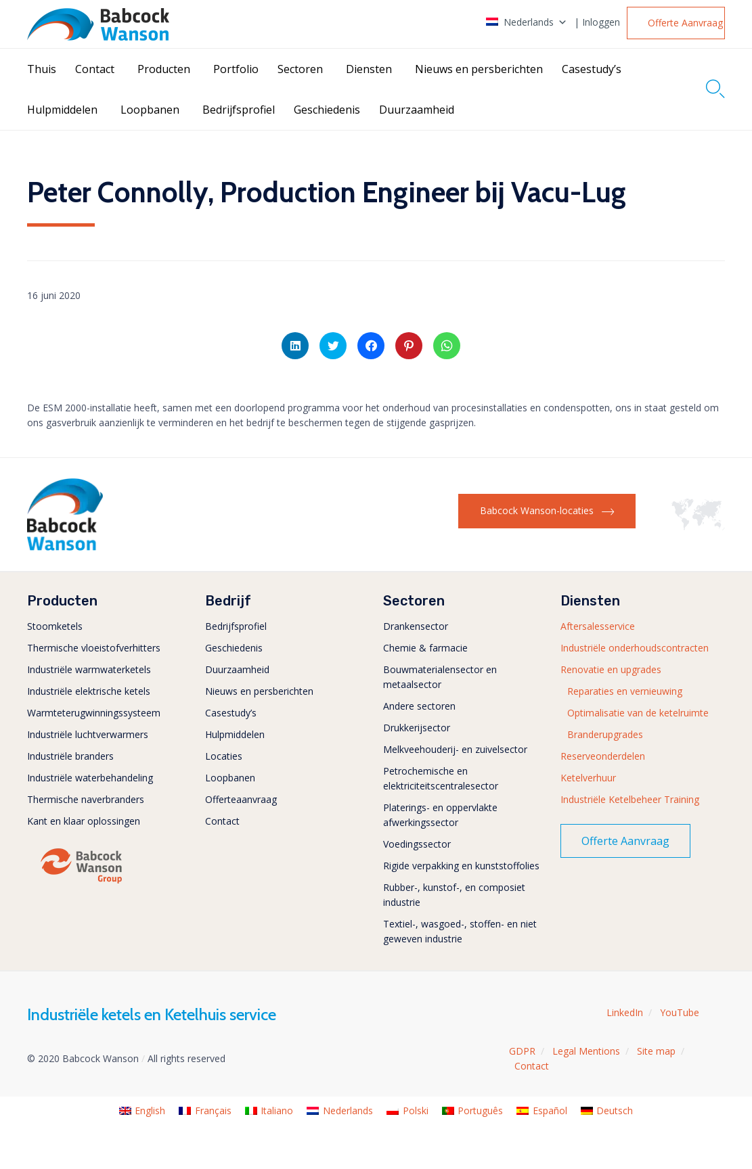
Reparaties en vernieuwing (624, 691)
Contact (94, 69)
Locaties (223, 756)
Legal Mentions (586, 1051)
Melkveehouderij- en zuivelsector (455, 749)
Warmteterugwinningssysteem (93, 712)
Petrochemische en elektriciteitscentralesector (440, 778)
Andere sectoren (419, 706)
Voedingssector (417, 844)
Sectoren (300, 69)
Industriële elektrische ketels (88, 691)
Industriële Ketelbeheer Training (629, 799)
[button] (676, 23)
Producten (163, 69)
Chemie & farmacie (425, 647)
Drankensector (415, 626)
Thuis (41, 69)
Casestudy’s (591, 69)
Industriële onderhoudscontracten (634, 647)
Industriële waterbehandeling (90, 777)
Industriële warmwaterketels (89, 669)
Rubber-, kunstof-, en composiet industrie (454, 895)
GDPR (522, 1051)
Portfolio (236, 69)
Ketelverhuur (588, 777)
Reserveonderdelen (602, 756)
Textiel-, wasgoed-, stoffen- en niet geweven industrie (460, 931)
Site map (656, 1051)
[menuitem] (142, 1111)
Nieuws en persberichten (479, 69)
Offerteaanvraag (241, 799)
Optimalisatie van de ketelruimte (638, 712)
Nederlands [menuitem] (348, 1110)
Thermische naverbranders (85, 799)
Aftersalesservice (597, 626)
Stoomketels (55, 626)
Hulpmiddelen (62, 109)
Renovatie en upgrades (610, 669)
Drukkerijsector (416, 727)
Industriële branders (70, 756)
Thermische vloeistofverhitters (93, 647)
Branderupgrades (605, 734)
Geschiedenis (327, 109)
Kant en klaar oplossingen (83, 821)
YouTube (679, 1012)
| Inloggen (597, 22)
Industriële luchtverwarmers (87, 734)
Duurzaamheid (416, 109)
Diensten (369, 69)
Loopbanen (149, 109)
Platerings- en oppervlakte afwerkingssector (440, 815)
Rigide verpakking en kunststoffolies (461, 865)
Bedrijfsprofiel (238, 109)
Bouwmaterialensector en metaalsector (440, 677)
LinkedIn (624, 1012)
